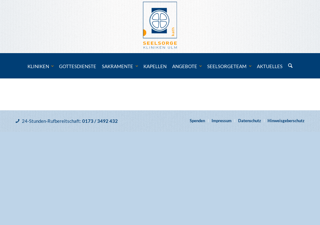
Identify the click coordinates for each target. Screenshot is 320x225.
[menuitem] (41, 66)
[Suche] (290, 66)
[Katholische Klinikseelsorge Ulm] (160, 26)
